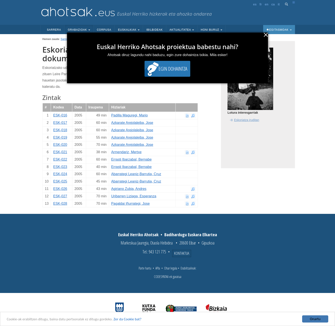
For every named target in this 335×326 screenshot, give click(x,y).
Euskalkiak (129, 29)
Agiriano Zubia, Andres (128, 189)
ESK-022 (60, 159)
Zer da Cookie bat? (127, 319)
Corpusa (104, 29)
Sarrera (54, 29)
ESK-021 (60, 152)
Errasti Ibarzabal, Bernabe (131, 159)
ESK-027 (60, 196)
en (266, 4)
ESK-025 (60, 181)
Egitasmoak (279, 29)
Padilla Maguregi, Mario (129, 115)
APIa (157, 268)
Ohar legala (170, 268)
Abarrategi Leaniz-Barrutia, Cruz (136, 174)
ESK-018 (60, 130)
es (255, 4)
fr (260, 4)
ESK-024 (60, 174)
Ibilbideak (154, 29)
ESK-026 (60, 189)
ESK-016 (60, 115)
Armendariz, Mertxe (126, 152)
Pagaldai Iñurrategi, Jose (130, 203)
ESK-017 (60, 123)
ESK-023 (60, 167)
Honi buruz (211, 29)
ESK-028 (60, 203)
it (279, 4)
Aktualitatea (182, 29)
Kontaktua (181, 253)
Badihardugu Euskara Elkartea (190, 235)
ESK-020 (60, 144)
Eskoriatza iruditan (246, 120)
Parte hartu (145, 268)
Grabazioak (79, 29)
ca (273, 4)
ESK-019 (60, 137)
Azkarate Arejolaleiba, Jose (132, 123)
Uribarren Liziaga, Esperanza (133, 196)
